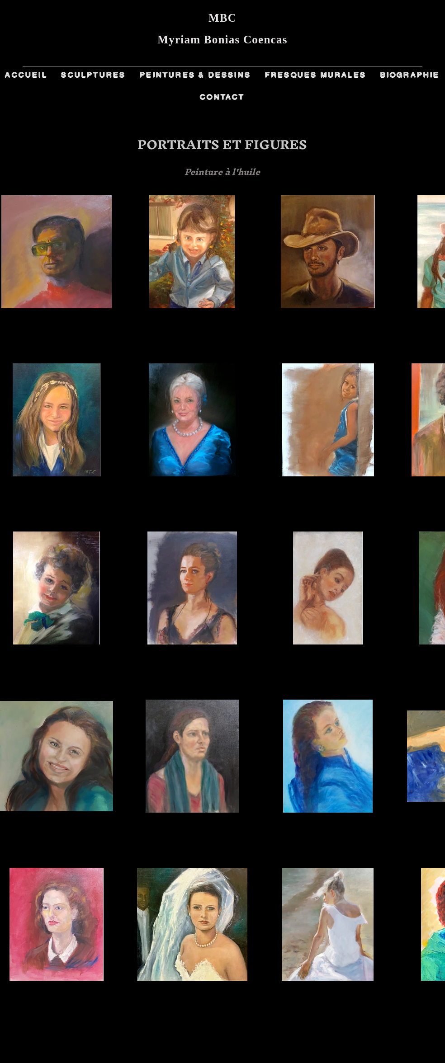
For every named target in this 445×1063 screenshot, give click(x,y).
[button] (93, 75)
